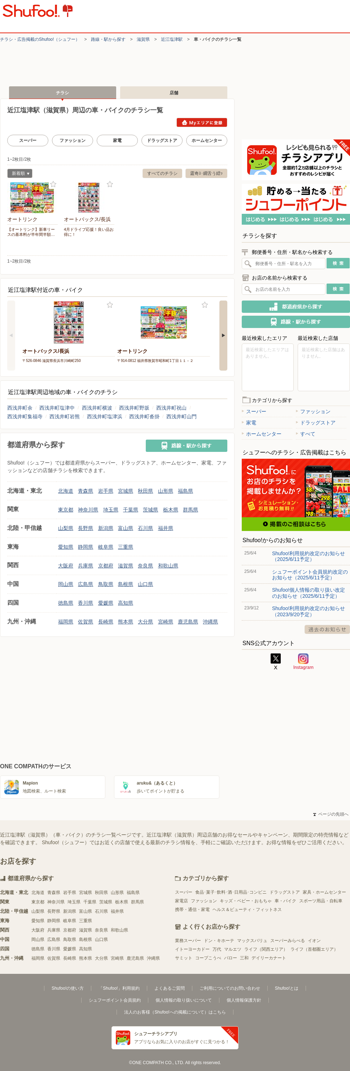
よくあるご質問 (169, 988)
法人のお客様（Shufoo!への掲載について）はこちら (175, 1012)
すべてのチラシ (162, 173)
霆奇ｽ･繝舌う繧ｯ (206, 173)
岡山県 (65, 584)
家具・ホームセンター (324, 892)
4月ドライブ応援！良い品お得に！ (89, 232)
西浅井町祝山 (171, 408)
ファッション (73, 140)
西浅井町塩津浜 (104, 416)
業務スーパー (188, 940)
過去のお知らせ (327, 629)
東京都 (65, 510)
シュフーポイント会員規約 (115, 1000)
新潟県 (105, 528)
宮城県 (125, 491)
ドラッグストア (162, 140)
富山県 (125, 528)
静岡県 (85, 547)
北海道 (65, 491)
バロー (230, 957)
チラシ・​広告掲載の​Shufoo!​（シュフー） (40, 39)
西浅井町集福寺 (25, 416)
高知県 (125, 603)
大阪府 (65, 566)
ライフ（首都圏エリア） (314, 949)
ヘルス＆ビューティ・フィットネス (247, 909)
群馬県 (190, 510)
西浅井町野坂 (134, 408)
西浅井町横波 (97, 408)
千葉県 (130, 510)
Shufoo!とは (286, 988)
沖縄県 (210, 622)
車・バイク (285, 900)
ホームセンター (207, 140)
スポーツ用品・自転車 (320, 900)
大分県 (145, 622)
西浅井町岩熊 (64, 416)
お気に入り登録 (53, 184)
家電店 (181, 900)
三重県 (125, 547)
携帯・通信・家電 (192, 909)
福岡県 (65, 622)
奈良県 (145, 566)
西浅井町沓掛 (144, 416)
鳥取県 (105, 584)
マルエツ (232, 949)
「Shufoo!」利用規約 (119, 988)
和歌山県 (168, 566)
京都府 (105, 566)
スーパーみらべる (287, 940)
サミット (183, 957)
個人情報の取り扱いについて (184, 1000)
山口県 (145, 584)
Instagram (303, 661)
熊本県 (125, 622)
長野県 (85, 528)
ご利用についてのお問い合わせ (230, 988)
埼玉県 (110, 510)
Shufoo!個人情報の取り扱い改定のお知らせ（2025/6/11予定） (308, 593)
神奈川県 (88, 510)
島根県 (125, 584)
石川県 (145, 528)
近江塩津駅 (172, 39)
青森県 (85, 491)
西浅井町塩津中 (57, 408)
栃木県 (170, 510)
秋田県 (145, 491)
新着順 (18, 174)
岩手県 (105, 491)
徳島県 (65, 603)
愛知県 (65, 547)
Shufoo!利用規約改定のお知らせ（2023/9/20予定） (308, 611)
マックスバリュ (252, 940)
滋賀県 (143, 39)
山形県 (165, 491)
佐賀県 (85, 622)
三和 (244, 957)
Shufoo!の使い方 (68, 988)
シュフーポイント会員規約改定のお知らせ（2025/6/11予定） (310, 574)
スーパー (27, 140)
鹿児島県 (188, 622)
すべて (305, 434)
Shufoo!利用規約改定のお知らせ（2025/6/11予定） (308, 556)
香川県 (85, 603)
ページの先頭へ (331, 814)
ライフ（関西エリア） (266, 949)
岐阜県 (105, 547)
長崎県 (105, 622)
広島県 (85, 584)
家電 (117, 140)
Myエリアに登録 (201, 122)
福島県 (185, 491)
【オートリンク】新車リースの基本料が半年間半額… (31, 232)
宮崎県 (165, 622)
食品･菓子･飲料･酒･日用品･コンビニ (231, 892)
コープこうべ (208, 957)
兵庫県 (85, 566)
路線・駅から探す (108, 39)
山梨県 (65, 528)
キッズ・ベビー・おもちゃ (246, 900)
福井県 (165, 528)
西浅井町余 (19, 408)
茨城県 (150, 510)
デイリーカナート (268, 957)
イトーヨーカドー (192, 949)
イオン (314, 940)
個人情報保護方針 (244, 1000)
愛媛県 (105, 603)
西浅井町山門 (181, 416)
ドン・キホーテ (219, 940)
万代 (217, 949)
